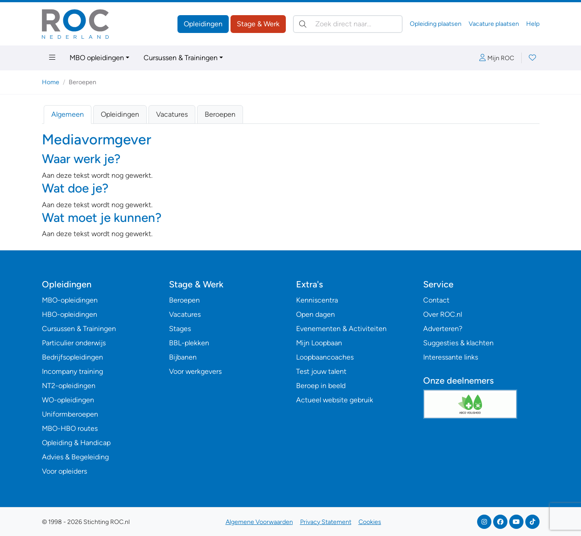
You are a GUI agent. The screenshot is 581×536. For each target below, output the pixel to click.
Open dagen (315, 314)
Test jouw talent (321, 371)
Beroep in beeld (321, 385)
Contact (436, 300)
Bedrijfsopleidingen (72, 357)
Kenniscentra (317, 300)
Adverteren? (442, 328)
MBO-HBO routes (70, 428)
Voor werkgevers (195, 371)
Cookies (369, 522)
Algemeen (67, 114)
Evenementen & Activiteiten (341, 328)
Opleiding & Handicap (76, 442)
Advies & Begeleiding (75, 457)
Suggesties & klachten (458, 343)
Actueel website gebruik (334, 400)
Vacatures (172, 114)
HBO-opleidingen (69, 314)
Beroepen (220, 114)
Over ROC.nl (442, 314)
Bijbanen (183, 357)
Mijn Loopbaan (319, 343)
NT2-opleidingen (68, 385)
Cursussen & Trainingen (181, 57)
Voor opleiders (64, 471)
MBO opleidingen (97, 57)
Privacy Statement (325, 522)
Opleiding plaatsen (436, 24)
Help (533, 24)
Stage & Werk (258, 24)
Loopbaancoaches (325, 357)
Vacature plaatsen (494, 24)
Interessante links (450, 357)
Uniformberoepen (70, 414)
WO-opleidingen (68, 400)
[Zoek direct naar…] (348, 24)
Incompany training (72, 371)
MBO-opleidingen (70, 300)
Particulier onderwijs (74, 343)
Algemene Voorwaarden (259, 522)
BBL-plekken (189, 343)
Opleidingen (203, 24)
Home (50, 82)
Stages (180, 328)
